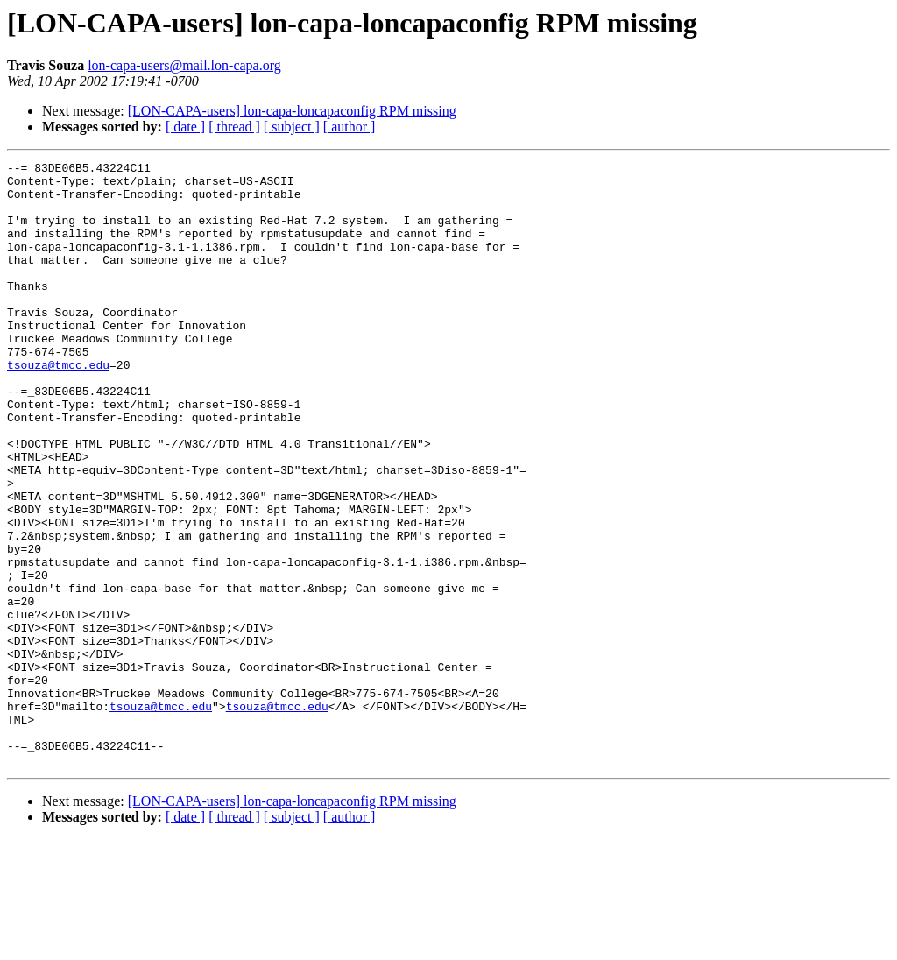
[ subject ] (292, 126)
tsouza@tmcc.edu (58, 406)
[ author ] (349, 126)
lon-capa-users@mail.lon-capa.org (184, 65)
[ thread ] (234, 126)
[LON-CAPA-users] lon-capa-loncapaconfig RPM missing (292, 110)
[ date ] (185, 126)
